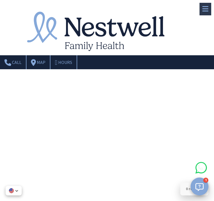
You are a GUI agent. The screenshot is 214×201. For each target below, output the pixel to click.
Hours (63, 62)
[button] (199, 186)
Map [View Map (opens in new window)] (38, 62)
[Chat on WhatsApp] (201, 173)
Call (12, 62)
